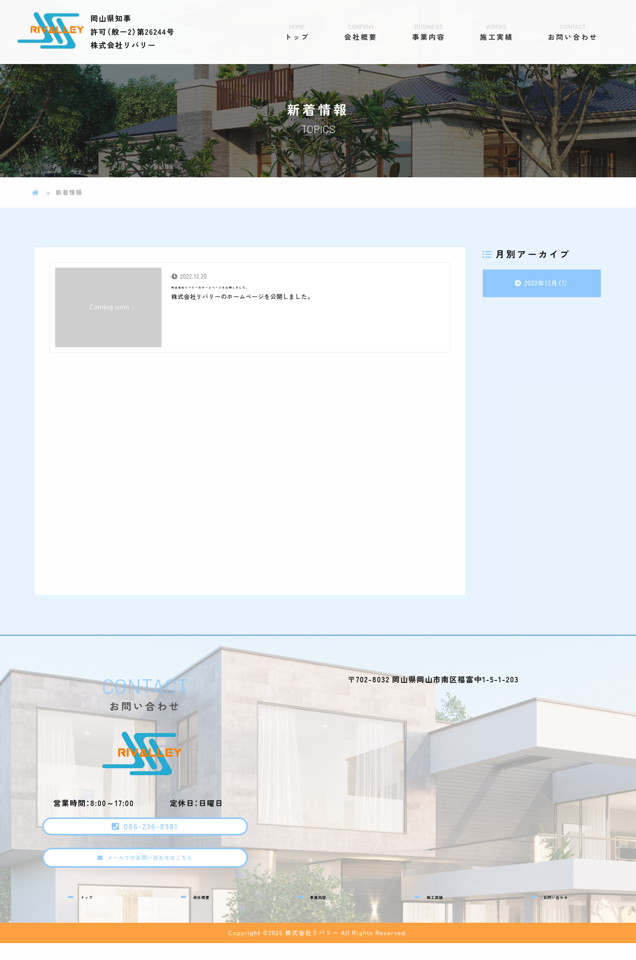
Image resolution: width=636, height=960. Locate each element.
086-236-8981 (154, 832)
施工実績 (497, 32)
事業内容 (429, 32)
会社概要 (361, 32)
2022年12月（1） (547, 283)
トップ (297, 32)
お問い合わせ (573, 32)
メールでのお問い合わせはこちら (153, 874)
